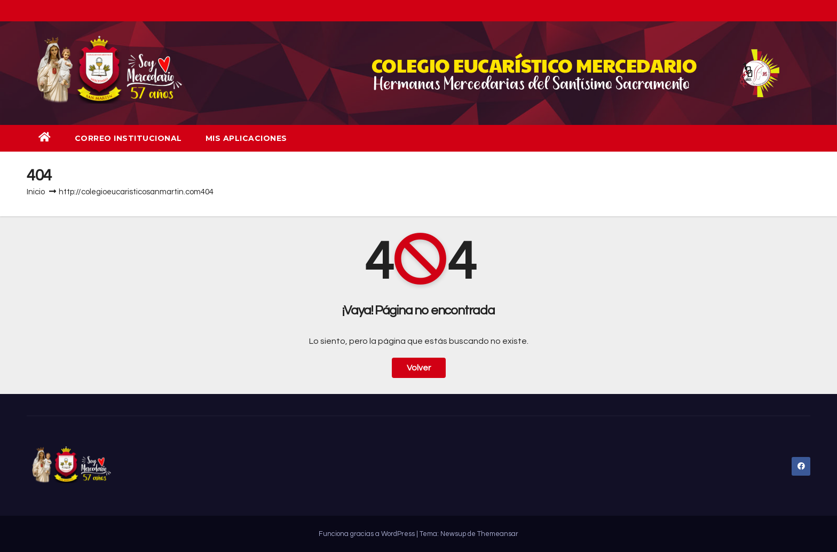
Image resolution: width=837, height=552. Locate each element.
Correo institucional (128, 138)
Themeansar (497, 534)
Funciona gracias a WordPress (367, 534)
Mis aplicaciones (246, 138)
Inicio (36, 192)
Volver (419, 368)
